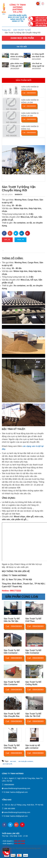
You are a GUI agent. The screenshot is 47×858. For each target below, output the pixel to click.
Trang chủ (6, 30)
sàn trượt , (13, 761)
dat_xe (7, 240)
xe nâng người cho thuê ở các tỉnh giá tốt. (38, 56)
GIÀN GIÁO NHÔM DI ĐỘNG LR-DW (30, 101)
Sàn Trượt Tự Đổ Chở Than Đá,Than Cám (33, 621)
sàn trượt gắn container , (26, 761)
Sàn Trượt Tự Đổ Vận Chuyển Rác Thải (12, 716)
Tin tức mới (22, 47)
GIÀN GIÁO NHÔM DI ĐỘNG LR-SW (30, 114)
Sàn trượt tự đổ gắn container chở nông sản (32, 748)
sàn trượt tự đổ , (8, 764)
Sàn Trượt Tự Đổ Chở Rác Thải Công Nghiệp (12, 748)
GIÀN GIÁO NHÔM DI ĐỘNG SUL (30, 127)
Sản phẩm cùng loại (21, 596)
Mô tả (4, 250)
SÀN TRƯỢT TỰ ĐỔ (22, 30)
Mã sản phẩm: (8, 194)
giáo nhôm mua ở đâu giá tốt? (16, 64)
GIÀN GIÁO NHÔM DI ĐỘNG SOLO (30, 88)
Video (33, 250)
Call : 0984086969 (29, 93)
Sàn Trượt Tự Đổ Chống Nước (33, 683)
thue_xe (20, 240)
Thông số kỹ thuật (19, 250)
